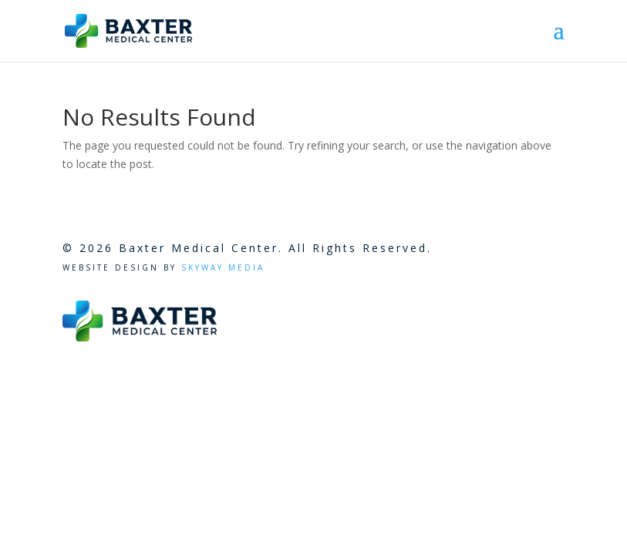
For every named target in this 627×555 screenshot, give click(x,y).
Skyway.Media (221, 267)
